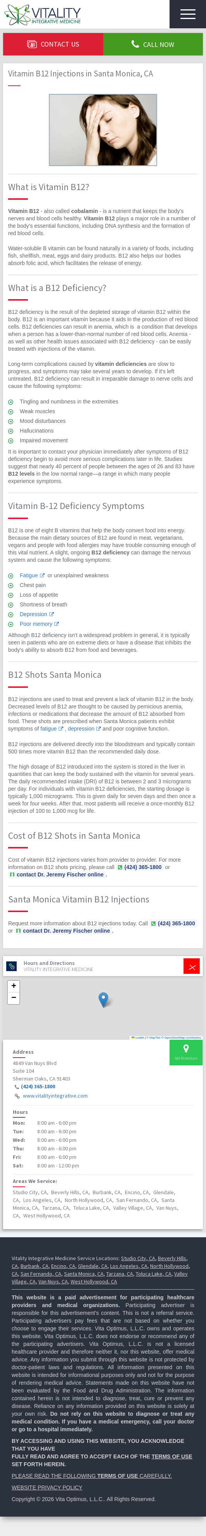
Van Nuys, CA (53, 1281)
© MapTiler (154, 1037)
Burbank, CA (34, 1265)
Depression (33, 614)
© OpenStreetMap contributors (181, 1037)
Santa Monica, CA (84, 1273)
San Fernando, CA (41, 1273)
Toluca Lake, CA (153, 1273)
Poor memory (36, 624)
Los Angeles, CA (128, 1265)
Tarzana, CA (119, 1273)
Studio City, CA (138, 1258)
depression (81, 729)
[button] (103, 1000)
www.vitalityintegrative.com (55, 1095)
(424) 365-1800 (38, 1086)
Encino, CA (63, 1265)
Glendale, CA (92, 1265)
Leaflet (138, 1037)
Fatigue (29, 575)
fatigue (48, 729)
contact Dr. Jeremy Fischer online (60, 874)
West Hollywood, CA (94, 1281)
